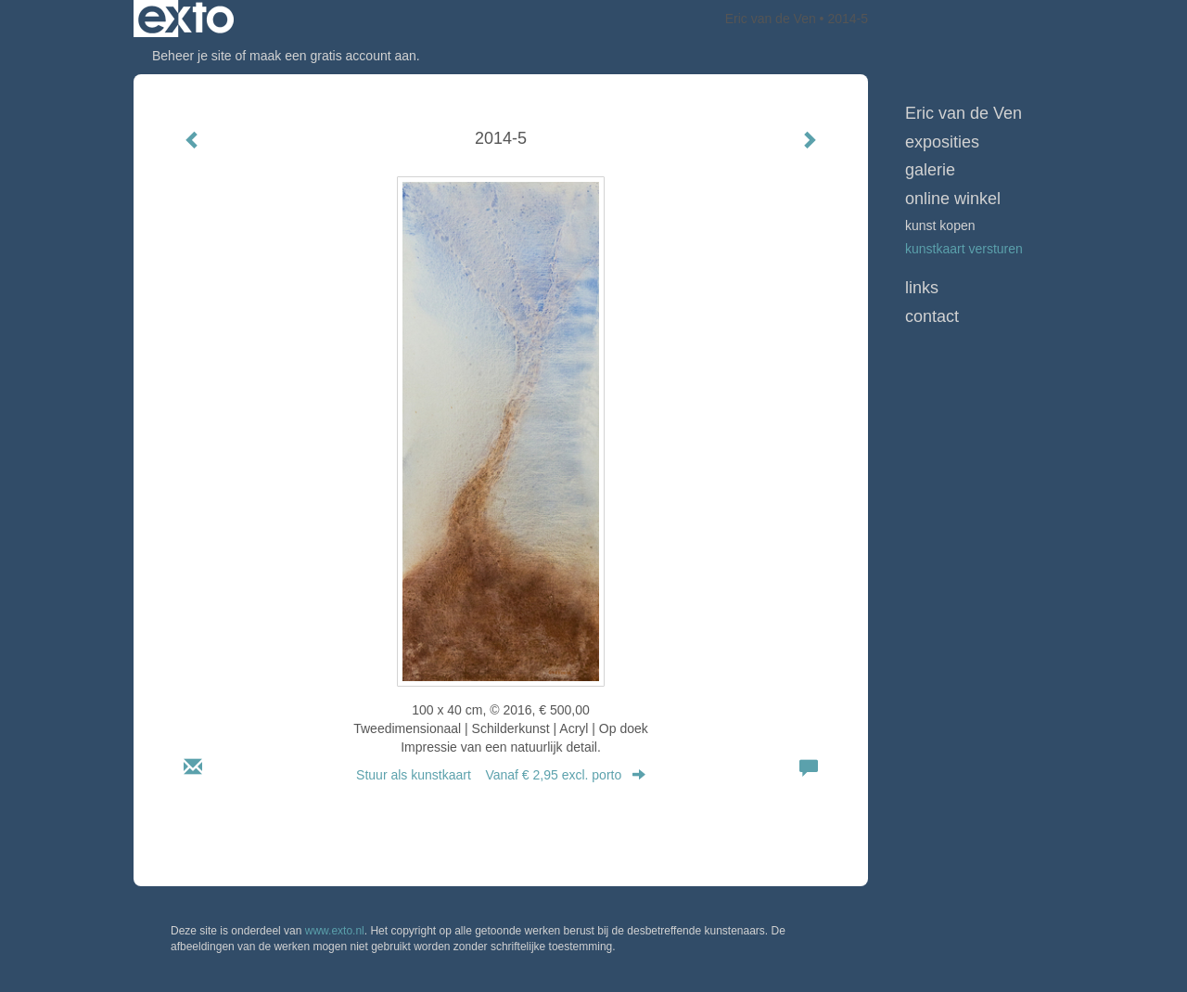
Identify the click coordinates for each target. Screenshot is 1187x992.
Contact (932, 316)
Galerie (930, 170)
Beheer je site (192, 55)
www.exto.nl (334, 930)
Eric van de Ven (770, 18)
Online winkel (953, 198)
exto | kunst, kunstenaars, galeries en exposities (186, 18)
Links (921, 287)
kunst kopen (940, 225)
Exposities (942, 142)
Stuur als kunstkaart (500, 774)
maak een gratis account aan (332, 55)
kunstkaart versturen (964, 248)
